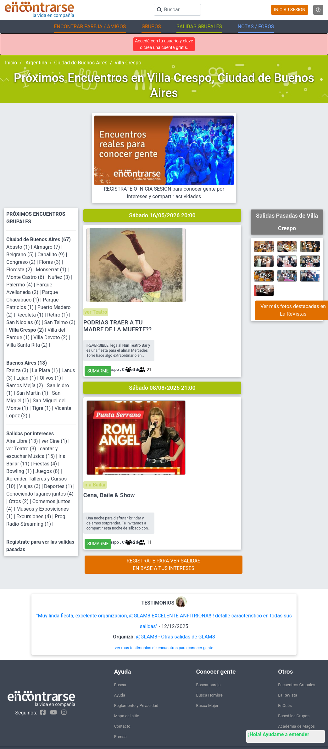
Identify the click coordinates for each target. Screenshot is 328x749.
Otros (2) (19, 501)
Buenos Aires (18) (26, 363)
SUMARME (181, 298)
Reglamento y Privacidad (136, 683)
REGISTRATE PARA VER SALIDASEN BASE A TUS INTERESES (163, 421)
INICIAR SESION (289, 9)
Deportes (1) (58, 486)
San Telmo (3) (59, 322)
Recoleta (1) (30, 315)
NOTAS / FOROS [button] (256, 27)
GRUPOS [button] (151, 27)
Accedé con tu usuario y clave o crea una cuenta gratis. (164, 44)
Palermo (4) (20, 285)
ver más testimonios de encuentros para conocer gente (164, 626)
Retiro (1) (58, 315)
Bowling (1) (19, 471)
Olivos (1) (51, 378)
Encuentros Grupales (296, 663)
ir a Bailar (177, 332)
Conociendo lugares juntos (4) (40, 494)
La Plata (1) (45, 370)
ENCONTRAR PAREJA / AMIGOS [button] (90, 27)
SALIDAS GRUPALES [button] (199, 27)
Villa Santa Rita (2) (27, 345)
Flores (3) (50, 262)
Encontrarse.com (84, 734)
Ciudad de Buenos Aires (80, 63)
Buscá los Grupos (293, 694)
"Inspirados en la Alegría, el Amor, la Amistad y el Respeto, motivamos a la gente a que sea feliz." (201, 734)
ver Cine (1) (55, 441)
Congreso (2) (21, 262)
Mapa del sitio (126, 694)
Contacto (122, 704)
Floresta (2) (19, 270)
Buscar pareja (208, 663)
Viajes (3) (30, 486)
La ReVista (287, 673)
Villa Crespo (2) (27, 330)
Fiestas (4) (45, 464)
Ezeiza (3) (18, 370)
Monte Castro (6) (26, 277)
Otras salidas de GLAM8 (188, 615)
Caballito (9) (51, 255)
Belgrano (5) (20, 255)
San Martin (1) (32, 393)
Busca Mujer (207, 683)
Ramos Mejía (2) (25, 385)
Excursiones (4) (34, 516)
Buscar (120, 663)
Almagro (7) (47, 247)
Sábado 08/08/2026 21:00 (162, 316)
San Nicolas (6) (24, 322)
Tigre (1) (42, 408)
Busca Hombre (209, 673)
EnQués (285, 683)
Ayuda (119, 673)
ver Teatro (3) (21, 449)
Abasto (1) (18, 247)
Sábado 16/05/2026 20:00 (162, 215)
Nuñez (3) (59, 277)
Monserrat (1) (52, 270)
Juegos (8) (48, 471)
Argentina (35, 63)
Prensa (120, 715)
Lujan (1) (26, 378)
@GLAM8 (146, 615)
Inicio (11, 63)
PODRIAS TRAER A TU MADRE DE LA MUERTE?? (201, 245)
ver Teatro (178, 232)
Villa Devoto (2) (51, 337)
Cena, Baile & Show (193, 342)
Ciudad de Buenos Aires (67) (38, 239)
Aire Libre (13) (22, 441)
